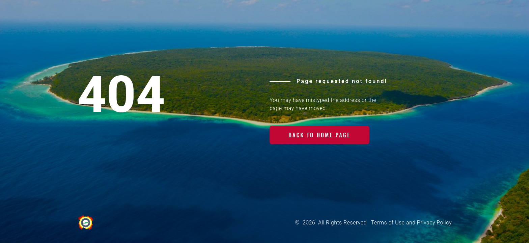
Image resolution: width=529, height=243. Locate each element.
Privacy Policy (434, 222)
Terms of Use (388, 222)
